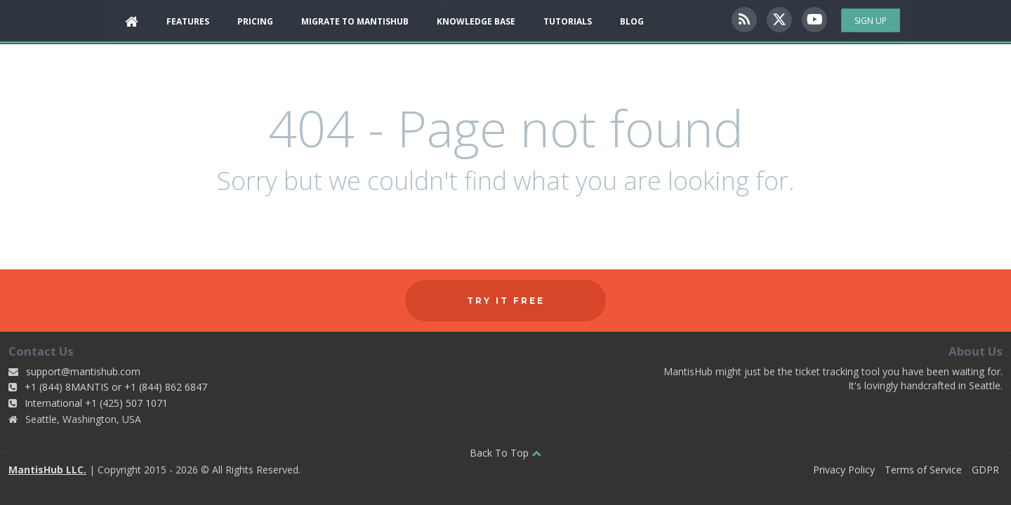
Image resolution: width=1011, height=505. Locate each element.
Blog (632, 21)
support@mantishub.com (83, 371)
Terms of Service (923, 469)
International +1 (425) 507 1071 (96, 403)
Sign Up (870, 21)
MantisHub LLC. (47, 469)
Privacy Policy (844, 469)
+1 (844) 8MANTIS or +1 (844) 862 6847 (116, 386)
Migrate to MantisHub (355, 21)
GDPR (985, 469)
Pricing (255, 21)
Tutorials (567, 21)
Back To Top (505, 452)
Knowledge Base (476, 21)
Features (187, 21)
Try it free (506, 300)
